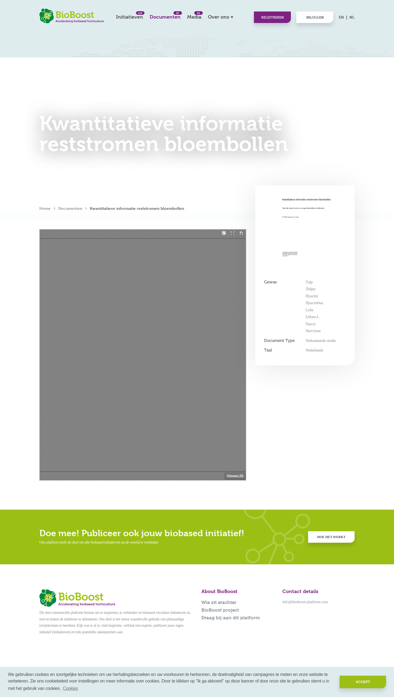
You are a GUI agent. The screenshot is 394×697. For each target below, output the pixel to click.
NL (352, 17)
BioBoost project (220, 610)
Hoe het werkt (331, 537)
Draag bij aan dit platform (230, 617)
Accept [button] (363, 682)
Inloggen (315, 17)
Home (45, 208)
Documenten (165, 15)
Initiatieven (129, 15)
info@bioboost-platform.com (305, 602)
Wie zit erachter (218, 602)
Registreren (272, 17)
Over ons (218, 17)
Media (194, 15)
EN (341, 17)
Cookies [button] (70, 688)
